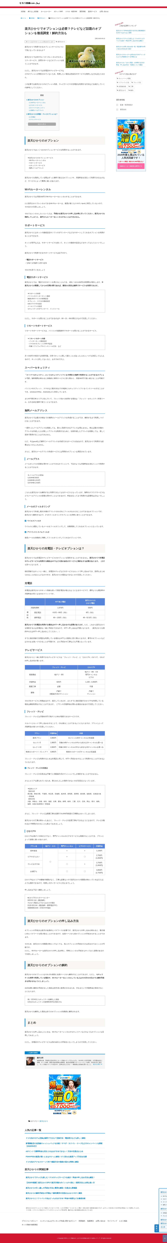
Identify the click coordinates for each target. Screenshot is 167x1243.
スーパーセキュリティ (37, 108)
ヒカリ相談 (123, 1221)
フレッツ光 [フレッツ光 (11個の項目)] (137, 82)
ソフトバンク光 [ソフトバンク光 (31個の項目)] (124, 82)
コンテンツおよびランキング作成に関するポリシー (58, 1221)
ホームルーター (46, 11)
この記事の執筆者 (32, 1053)
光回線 (23, 11)
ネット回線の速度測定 (30, 1225)
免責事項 (90, 1221)
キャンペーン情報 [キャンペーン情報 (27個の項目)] (125, 78)
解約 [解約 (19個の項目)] (131, 90)
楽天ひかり (61, 42)
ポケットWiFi (58, 11)
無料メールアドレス (36, 110)
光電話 (32, 117)
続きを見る (42, 124)
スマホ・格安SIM (71, 11)
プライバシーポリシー (30, 1221)
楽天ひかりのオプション (35, 100)
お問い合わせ (104, 11)
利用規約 (82, 1221)
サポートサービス (35, 105)
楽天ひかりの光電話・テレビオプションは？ (42, 114)
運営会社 (123, 109)
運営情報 (83, 11)
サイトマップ (112, 1221)
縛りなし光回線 (33, 11)
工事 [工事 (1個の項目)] (131, 86)
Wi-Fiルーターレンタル (37, 102)
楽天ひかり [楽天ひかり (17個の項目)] (122, 90)
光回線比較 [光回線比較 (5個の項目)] (122, 86)
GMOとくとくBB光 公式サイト (131, 166)
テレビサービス (35, 119)
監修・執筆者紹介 (126, 105)
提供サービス (92, 11)
